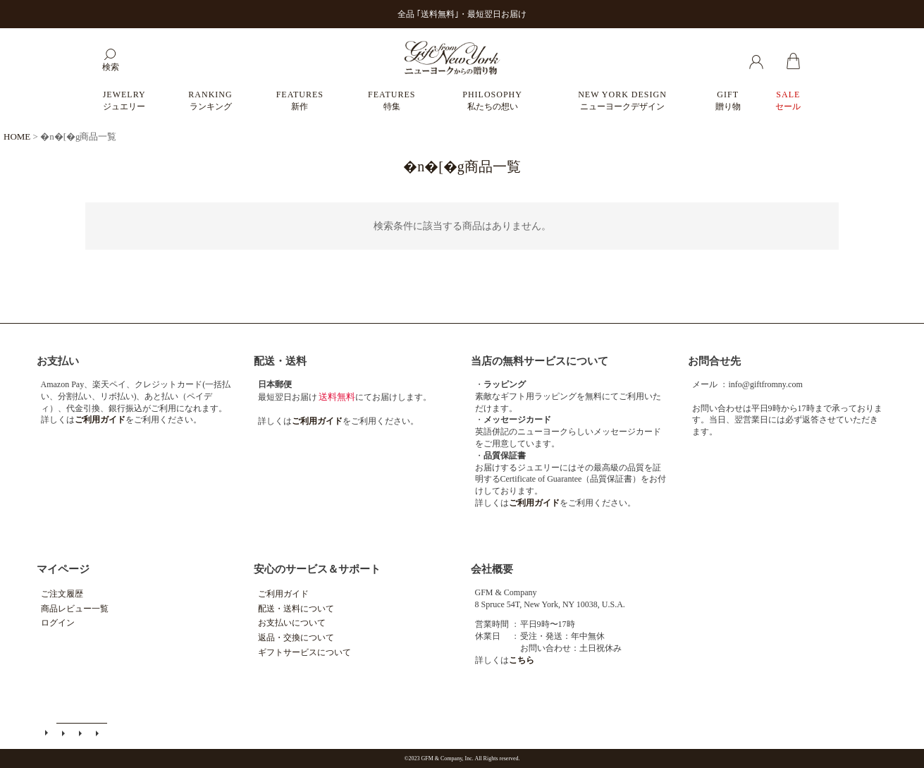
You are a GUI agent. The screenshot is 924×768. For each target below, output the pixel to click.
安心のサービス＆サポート (317, 569)
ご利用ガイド (283, 594)
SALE (788, 100)
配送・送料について (296, 609)
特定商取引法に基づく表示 (81, 733)
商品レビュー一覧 (75, 609)
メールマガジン (64, 733)
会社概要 (492, 569)
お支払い (58, 361)
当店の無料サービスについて (539, 361)
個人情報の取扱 (98, 733)
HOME (17, 136)
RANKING (210, 100)
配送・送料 (280, 361)
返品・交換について (296, 637)
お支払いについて (292, 623)
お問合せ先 (714, 361)
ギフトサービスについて (304, 652)
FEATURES (300, 100)
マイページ (63, 569)
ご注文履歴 (62, 594)
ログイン (58, 623)
